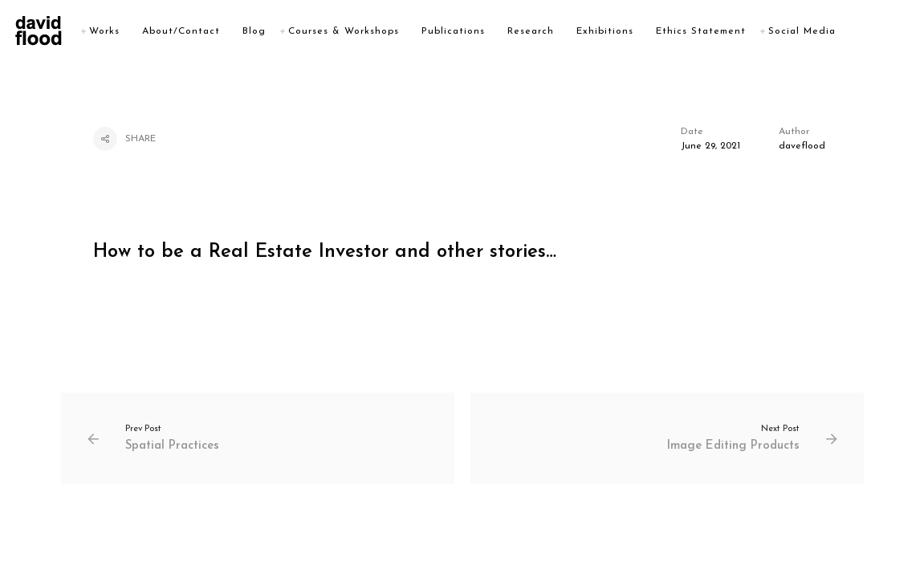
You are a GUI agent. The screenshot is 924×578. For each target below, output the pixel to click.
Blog (291, 31)
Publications (491, 31)
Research (568, 31)
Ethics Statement (739, 31)
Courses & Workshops (381, 31)
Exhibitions (642, 31)
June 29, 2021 (710, 146)
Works (142, 31)
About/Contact (219, 31)
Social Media (839, 31)
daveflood (802, 146)
